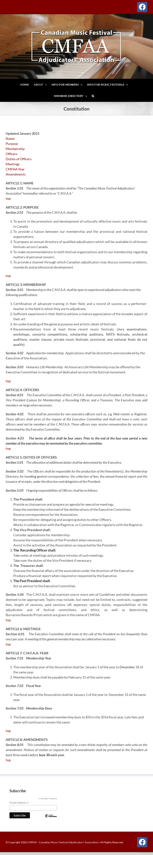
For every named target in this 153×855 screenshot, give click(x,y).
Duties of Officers (19, 159)
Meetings (13, 164)
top (8, 198)
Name (10, 138)
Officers (11, 154)
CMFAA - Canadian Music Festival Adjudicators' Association (62, 842)
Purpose (12, 144)
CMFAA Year (15, 169)
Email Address (19, 803)
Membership (15, 149)
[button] (93, 96)
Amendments (16, 174)
